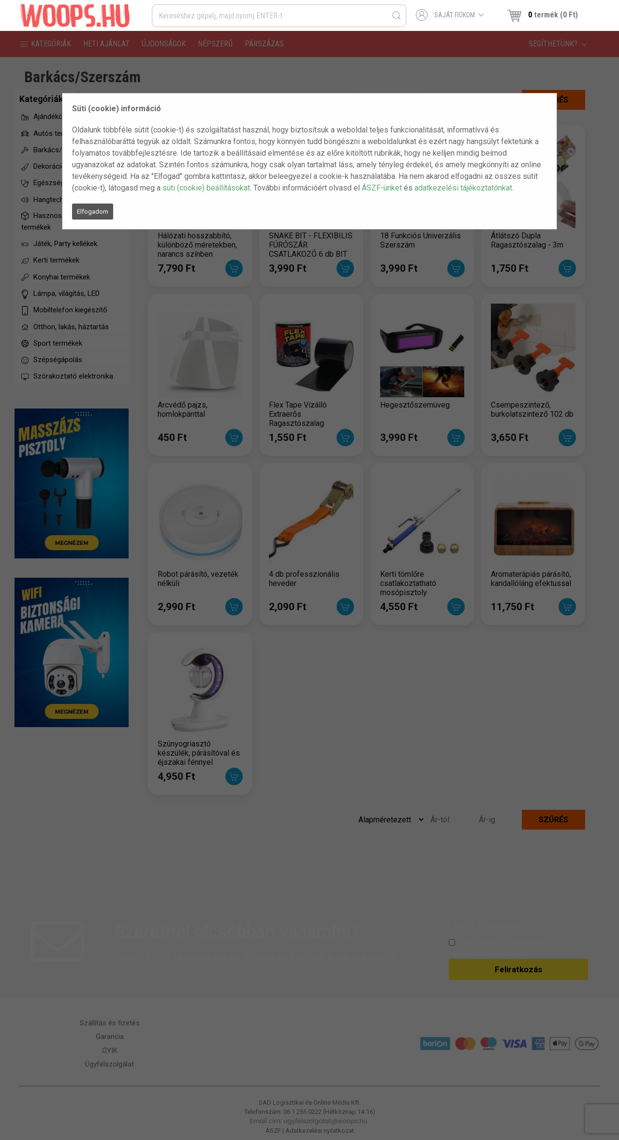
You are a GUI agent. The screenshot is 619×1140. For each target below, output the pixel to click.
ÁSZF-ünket (382, 187)
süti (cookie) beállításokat (206, 187)
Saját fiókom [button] (450, 15)
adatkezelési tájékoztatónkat (463, 187)
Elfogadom (92, 211)
